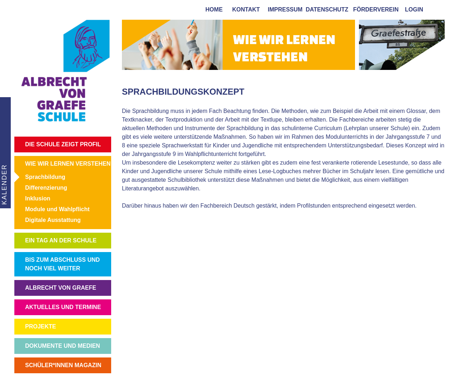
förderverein (374, 9)
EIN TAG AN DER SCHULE (60, 240)
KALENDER (3, 184)
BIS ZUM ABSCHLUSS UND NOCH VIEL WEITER (62, 264)
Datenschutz (327, 9)
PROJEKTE (40, 326)
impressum (284, 9)
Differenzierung (46, 188)
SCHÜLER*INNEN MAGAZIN (63, 365)
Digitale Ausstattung (53, 220)
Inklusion (37, 198)
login (414, 9)
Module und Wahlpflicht (57, 209)
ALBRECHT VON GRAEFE (60, 288)
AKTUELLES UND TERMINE (63, 307)
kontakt (244, 9)
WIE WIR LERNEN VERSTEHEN (67, 164)
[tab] (437, 9)
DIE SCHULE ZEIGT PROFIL (63, 144)
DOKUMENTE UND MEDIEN (62, 346)
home (212, 9)
